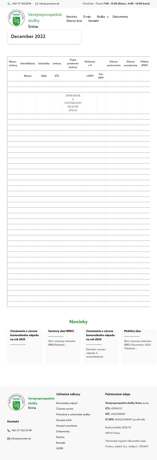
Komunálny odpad (66, 403)
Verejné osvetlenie (66, 426)
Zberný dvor (74, 21)
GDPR (59, 449)
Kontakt (93, 21)
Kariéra (60, 437)
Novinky (71, 17)
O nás (87, 17)
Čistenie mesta (64, 409)
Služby (101, 17)
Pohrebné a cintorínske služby (73, 414)
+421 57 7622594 (19, 4)
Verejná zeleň (63, 420)
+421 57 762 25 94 (19, 430)
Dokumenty (120, 17)
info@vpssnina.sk (47, 4)
